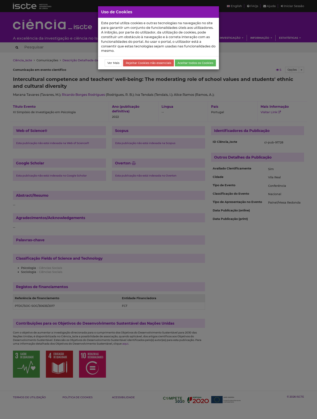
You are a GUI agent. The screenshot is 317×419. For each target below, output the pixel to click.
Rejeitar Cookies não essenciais (148, 63)
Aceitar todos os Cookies (195, 63)
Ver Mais (113, 63)
